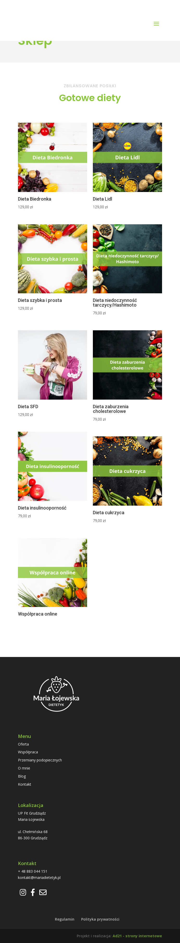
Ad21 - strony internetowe (137, 935)
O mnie (24, 768)
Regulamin (64, 919)
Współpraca (28, 751)
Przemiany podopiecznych (40, 760)
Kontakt (24, 784)
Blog (22, 776)
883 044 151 (37, 871)
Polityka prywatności (100, 919)
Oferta (23, 744)
